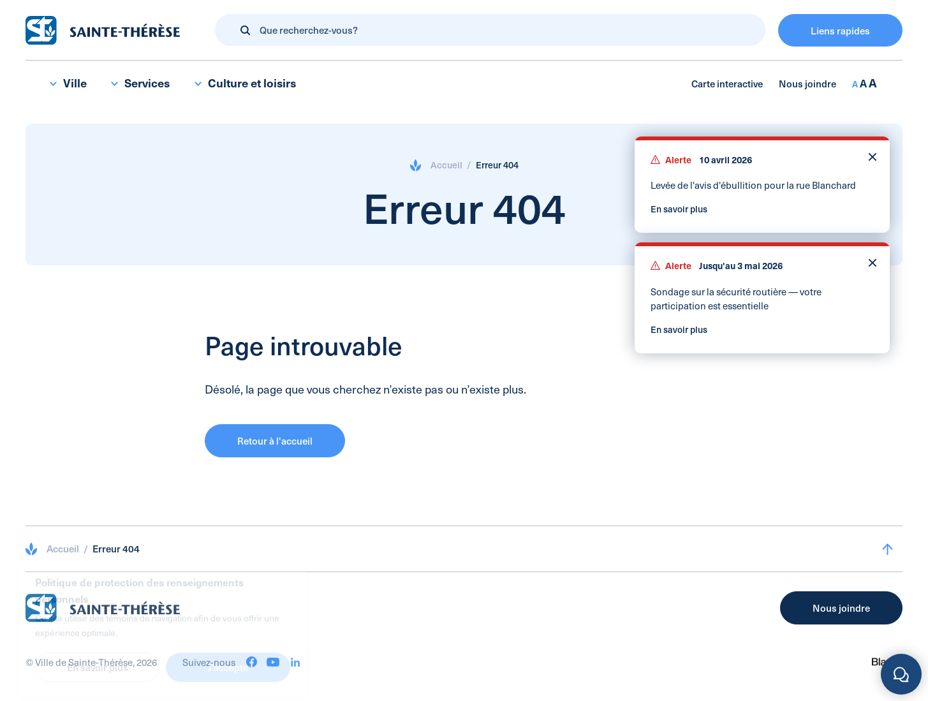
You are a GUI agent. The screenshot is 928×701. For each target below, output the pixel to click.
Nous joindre (807, 83)
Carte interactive (727, 83)
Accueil (446, 165)
